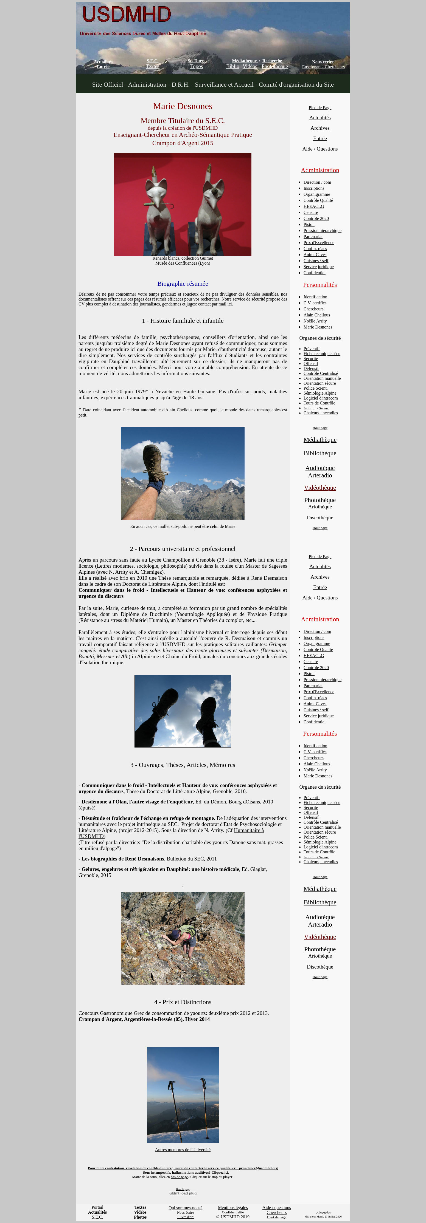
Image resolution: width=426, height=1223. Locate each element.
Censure (311, 212)
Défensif (311, 368)
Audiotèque (320, 467)
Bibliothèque (320, 453)
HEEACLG (314, 206)
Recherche (272, 60)
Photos (140, 1217)
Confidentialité (233, 1212)
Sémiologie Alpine (320, 393)
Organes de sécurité (320, 338)
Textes (152, 66)
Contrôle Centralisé (321, 373)
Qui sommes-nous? (185, 1207)
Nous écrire (322, 62)
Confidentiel (315, 272)
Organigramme (317, 194)
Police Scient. (316, 388)
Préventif (312, 348)
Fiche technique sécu (322, 353)
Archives (319, 128)
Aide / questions (276, 1207)
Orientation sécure (320, 383)
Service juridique (319, 266)
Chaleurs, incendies (321, 413)
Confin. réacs (315, 248)
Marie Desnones (318, 327)
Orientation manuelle (322, 378)
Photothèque (275, 66)
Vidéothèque (320, 487)
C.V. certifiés (315, 303)
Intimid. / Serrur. (316, 408)
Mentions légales (233, 1207)
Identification (315, 297)
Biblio (232, 66)
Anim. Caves (315, 254)
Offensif (311, 363)
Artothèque (320, 506)
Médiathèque (244, 60)
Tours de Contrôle (319, 403)
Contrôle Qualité (318, 200)
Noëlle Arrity (315, 321)
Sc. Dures (197, 60)
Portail (97, 1207)
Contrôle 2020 (316, 218)
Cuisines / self (316, 260)
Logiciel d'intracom (321, 398)
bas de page (179, 1177)
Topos (196, 66)
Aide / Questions (320, 149)
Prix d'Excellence (319, 242)
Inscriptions (314, 188)
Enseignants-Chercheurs (323, 66)
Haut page (320, 428)
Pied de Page (320, 107)
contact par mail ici (215, 304)
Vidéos (250, 66)
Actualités (103, 62)
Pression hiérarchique (322, 230)
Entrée (103, 66)
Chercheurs (314, 309)
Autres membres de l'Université (183, 1149)
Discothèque (320, 517)
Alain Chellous (317, 315)
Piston (309, 224)
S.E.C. (152, 60)
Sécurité (311, 358)
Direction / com (317, 182)
